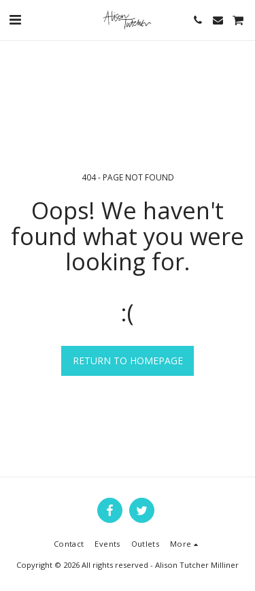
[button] (15, 19)
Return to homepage (128, 360)
